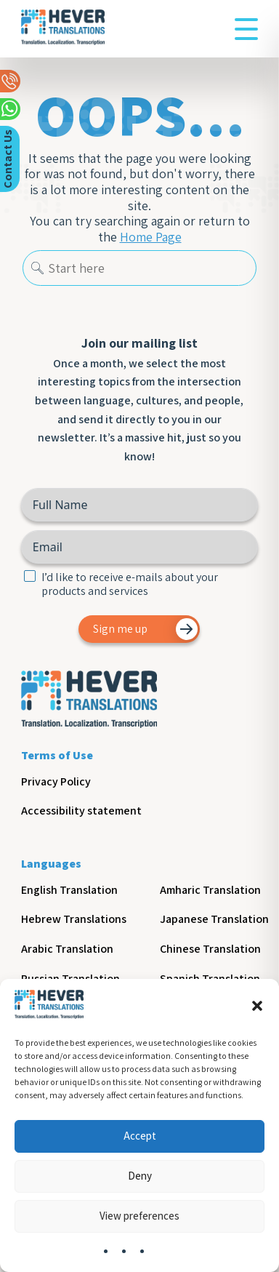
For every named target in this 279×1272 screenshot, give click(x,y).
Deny (140, 1176)
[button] (257, 1006)
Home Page (151, 237)
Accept (140, 1136)
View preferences (139, 1216)
